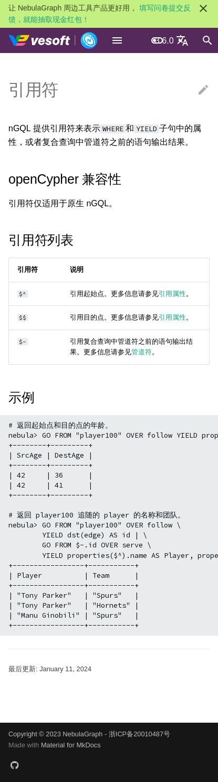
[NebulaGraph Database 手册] (53, 40)
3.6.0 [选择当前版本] (164, 40)
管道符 (141, 352)
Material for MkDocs (71, 745)
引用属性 (172, 294)
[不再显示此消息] (203, 8)
